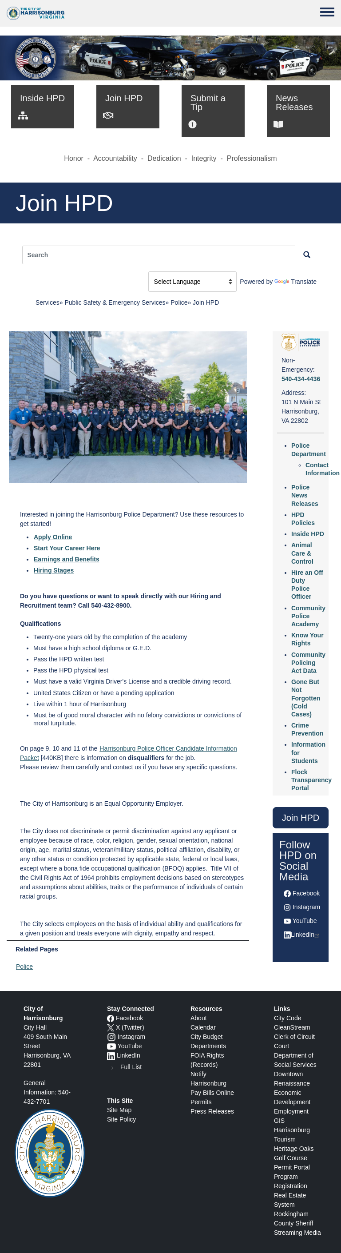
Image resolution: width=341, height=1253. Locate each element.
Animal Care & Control (302, 553)
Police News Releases (304, 495)
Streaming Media (297, 1232)
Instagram (306, 907)
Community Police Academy (308, 616)
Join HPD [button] (300, 818)
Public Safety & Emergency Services (114, 302)
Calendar (203, 1027)
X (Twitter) (130, 1027)
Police (178, 302)
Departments (208, 1046)
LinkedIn (306, 934)
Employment (291, 1111)
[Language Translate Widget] (192, 281)
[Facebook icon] (110, 1018)
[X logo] (110, 1027)
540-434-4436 (301, 378)
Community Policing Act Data (308, 662)
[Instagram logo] (111, 1036)
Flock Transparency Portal (311, 780)
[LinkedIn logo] (111, 1055)
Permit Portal (292, 1167)
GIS (279, 1120)
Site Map (119, 1110)
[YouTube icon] (111, 1046)
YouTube (305, 920)
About (198, 1018)
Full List (131, 1066)
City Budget (206, 1036)
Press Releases (212, 1111)
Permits (200, 1102)
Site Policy (121, 1119)
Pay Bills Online (212, 1092)
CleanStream (292, 1027)
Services (47, 302)
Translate (295, 281)
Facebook (306, 893)
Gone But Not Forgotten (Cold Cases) (305, 698)
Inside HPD (307, 533)
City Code (287, 1018)
